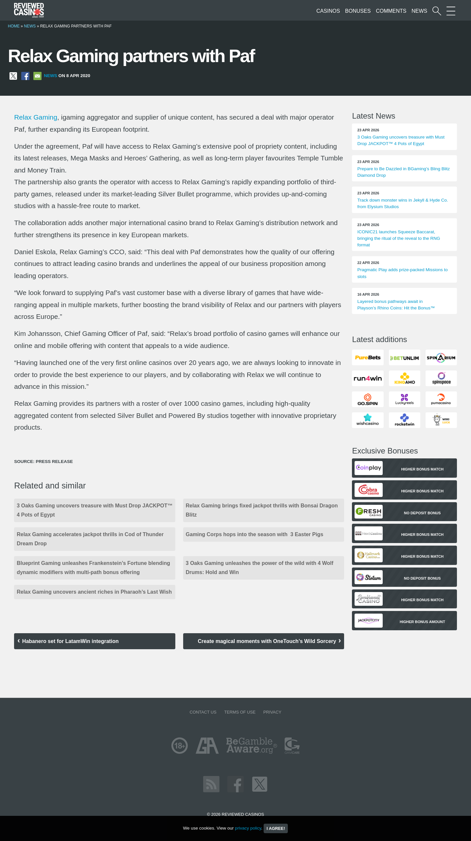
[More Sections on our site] (451, 11)
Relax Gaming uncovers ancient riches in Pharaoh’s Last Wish (94, 592)
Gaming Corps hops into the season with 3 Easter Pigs (254, 534)
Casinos (328, 11)
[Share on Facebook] (25, 75)
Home (14, 26)
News (419, 11)
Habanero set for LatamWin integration (70, 641)
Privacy (272, 712)
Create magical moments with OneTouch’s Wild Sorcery (267, 641)
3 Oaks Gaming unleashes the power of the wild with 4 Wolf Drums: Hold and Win (259, 567)
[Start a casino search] (437, 11)
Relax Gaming (35, 117)
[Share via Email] (37, 75)
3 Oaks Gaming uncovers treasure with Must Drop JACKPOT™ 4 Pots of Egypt (95, 510)
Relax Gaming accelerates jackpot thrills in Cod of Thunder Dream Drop (90, 539)
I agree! (276, 828)
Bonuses (358, 11)
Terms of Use (239, 712)
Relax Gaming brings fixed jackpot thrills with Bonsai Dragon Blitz (262, 510)
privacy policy (248, 828)
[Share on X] (13, 75)
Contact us (203, 712)
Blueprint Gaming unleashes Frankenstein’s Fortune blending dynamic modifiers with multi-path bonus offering (93, 567)
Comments (391, 11)
